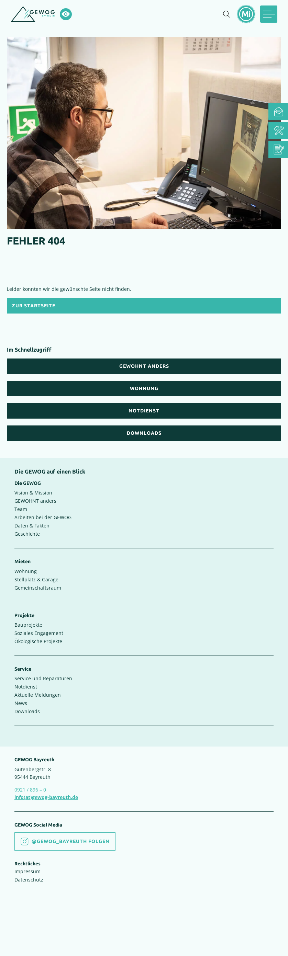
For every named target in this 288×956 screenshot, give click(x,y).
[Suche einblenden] (226, 14)
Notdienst (25, 686)
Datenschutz (28, 879)
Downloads (27, 711)
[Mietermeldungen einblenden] (246, 14)
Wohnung (25, 571)
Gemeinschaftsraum (37, 587)
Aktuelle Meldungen (37, 695)
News (20, 703)
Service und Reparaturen (43, 678)
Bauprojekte (28, 625)
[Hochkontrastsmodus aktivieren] (66, 14)
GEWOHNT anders (35, 501)
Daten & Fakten (31, 525)
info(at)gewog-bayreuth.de (46, 797)
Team (20, 509)
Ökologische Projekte (38, 641)
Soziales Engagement (38, 633)
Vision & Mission (33, 492)
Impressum (27, 871)
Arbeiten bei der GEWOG (42, 517)
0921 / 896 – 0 (30, 789)
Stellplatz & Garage (36, 579)
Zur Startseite (33, 306)
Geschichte (27, 534)
